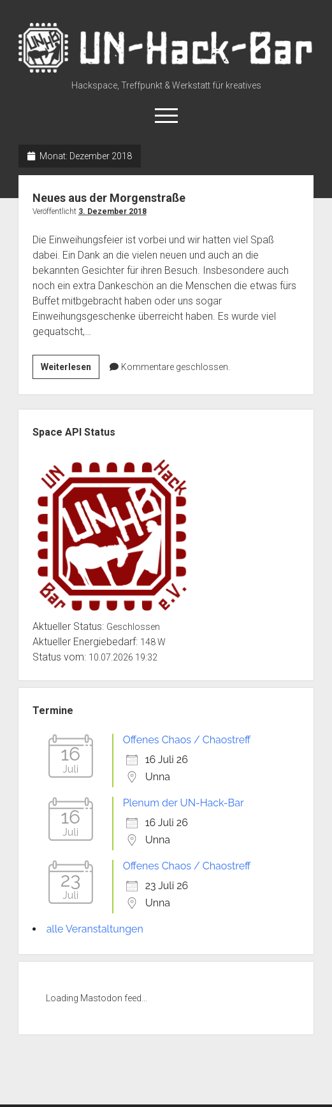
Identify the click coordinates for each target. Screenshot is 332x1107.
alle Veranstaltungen (95, 929)
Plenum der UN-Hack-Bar (183, 803)
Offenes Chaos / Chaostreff (187, 740)
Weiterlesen (70, 369)
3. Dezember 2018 (112, 211)
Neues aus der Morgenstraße (108, 197)
